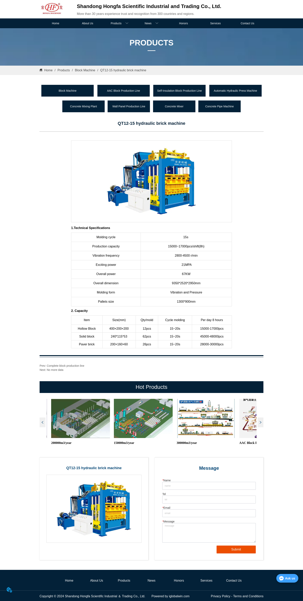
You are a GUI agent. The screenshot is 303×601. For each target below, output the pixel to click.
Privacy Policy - (222, 596)
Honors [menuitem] (183, 23)
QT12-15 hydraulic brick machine (122, 70)
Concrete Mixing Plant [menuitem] (83, 106)
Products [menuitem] (124, 580)
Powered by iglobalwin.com (171, 596)
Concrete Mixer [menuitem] (174, 106)
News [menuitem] (151, 580)
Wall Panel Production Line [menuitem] (128, 106)
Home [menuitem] (55, 23)
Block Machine (85, 70)
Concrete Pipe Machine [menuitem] (219, 106)
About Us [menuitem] (87, 23)
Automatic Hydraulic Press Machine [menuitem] (235, 90)
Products (64, 70)
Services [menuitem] (215, 23)
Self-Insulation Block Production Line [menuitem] (179, 90)
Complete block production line (65, 365)
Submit (236, 549)
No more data (55, 369)
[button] (119, 23)
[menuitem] (119, 23)
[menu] (151, 23)
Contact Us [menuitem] (247, 23)
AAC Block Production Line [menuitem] (123, 90)
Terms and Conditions (248, 596)
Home (48, 70)
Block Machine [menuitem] (67, 90)
